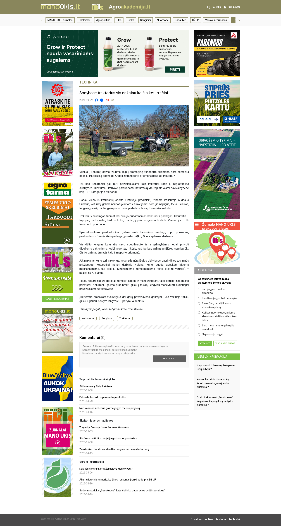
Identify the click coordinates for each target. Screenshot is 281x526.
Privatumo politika (202, 519)
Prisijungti (169, 358)
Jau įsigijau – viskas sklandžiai (211, 291)
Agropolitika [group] (103, 20)
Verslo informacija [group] (216, 20)
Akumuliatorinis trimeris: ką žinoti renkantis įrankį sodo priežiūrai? (117, 479)
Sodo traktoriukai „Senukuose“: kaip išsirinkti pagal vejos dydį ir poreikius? (122, 490)
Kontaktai (234, 519)
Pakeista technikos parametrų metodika (102, 397)
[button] (41, 20)
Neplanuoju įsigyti (210, 334)
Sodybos (107, 318)
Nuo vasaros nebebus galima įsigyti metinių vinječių (109, 408)
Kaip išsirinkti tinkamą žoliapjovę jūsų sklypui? (106, 468)
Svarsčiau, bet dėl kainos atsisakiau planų (214, 305)
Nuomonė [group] (163, 20)
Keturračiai (88, 318)
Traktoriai (124, 318)
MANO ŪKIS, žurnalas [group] (60, 20)
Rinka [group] (131, 20)
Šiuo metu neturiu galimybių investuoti (216, 327)
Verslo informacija (212, 356)
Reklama (220, 519)
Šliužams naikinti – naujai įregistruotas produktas (108, 438)
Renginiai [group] (145, 20)
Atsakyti (205, 343)
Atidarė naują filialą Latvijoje (95, 386)
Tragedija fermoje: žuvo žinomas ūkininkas (104, 427)
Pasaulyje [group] (180, 20)
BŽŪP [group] (195, 20)
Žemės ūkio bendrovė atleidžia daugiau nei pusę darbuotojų (114, 449)
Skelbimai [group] (84, 20)
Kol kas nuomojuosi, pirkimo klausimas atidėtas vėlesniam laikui (217, 316)
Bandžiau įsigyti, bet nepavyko (217, 298)
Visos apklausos (225, 343)
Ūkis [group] (119, 20)
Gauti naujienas (57, 298)
